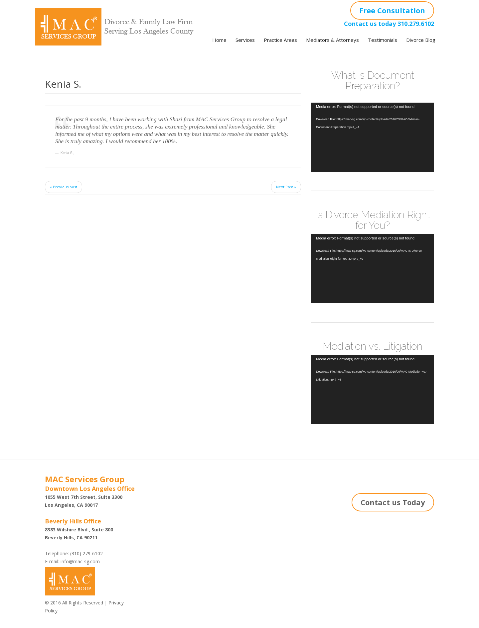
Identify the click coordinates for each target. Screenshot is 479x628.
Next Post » (286, 186)
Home (219, 40)
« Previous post (63, 186)
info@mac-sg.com (80, 561)
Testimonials (382, 40)
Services (245, 40)
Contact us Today (393, 502)
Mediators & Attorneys (332, 40)
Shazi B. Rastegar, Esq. (175, 506)
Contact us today (370, 24)
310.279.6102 (416, 24)
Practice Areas (280, 40)
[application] (372, 137)
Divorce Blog (420, 40)
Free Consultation (392, 10)
